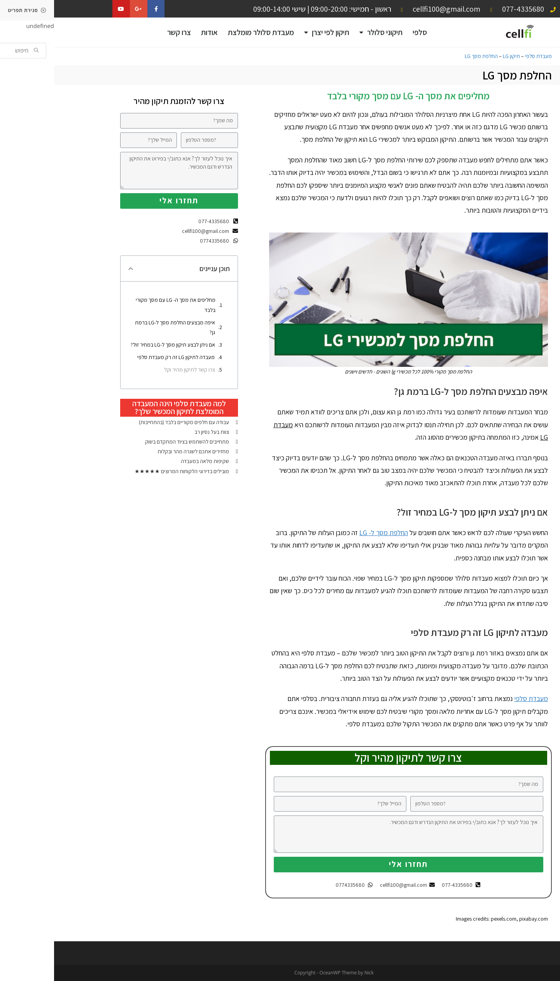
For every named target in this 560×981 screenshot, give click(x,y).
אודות (155, 32)
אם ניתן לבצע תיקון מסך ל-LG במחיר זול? (119, 344)
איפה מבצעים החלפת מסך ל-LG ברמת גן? (121, 327)
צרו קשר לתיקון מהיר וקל (135, 369)
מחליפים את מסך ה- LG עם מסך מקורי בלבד (121, 304)
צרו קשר (125, 32)
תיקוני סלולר (326, 32)
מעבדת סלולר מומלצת (207, 32)
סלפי (366, 32)
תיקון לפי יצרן (272, 32)
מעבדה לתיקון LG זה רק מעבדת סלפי (122, 357)
